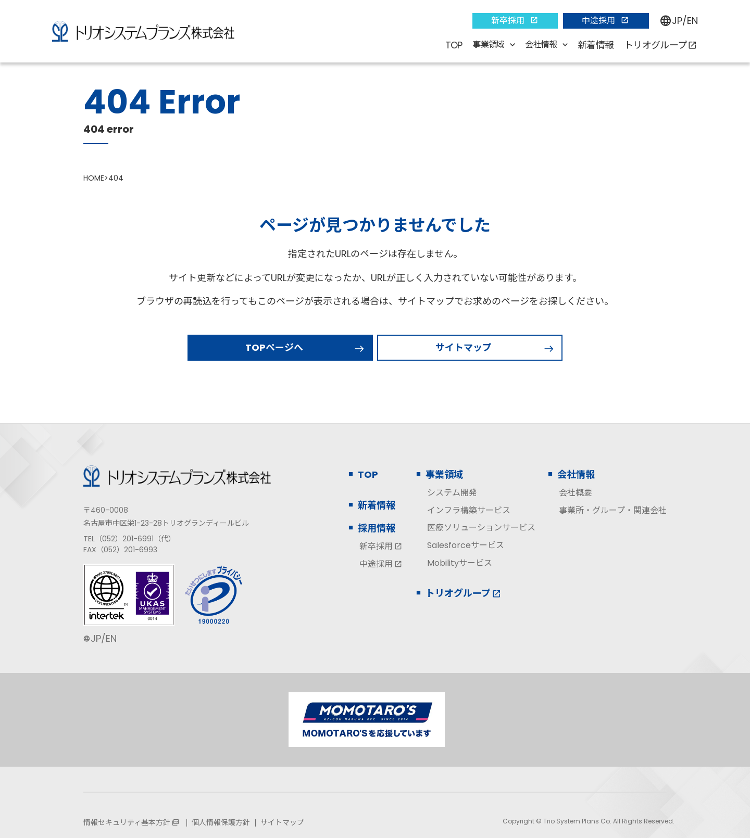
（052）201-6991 (124, 539)
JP (677, 20)
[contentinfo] (375, 630)
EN (692, 20)
